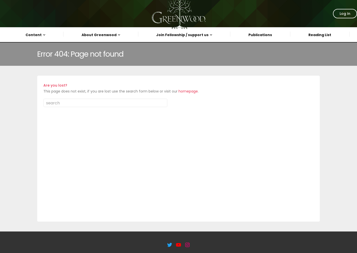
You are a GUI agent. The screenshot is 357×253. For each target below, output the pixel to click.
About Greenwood (99, 34)
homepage (188, 91)
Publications (260, 34)
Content (34, 34)
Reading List (319, 34)
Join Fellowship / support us (182, 34)
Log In (345, 13)
